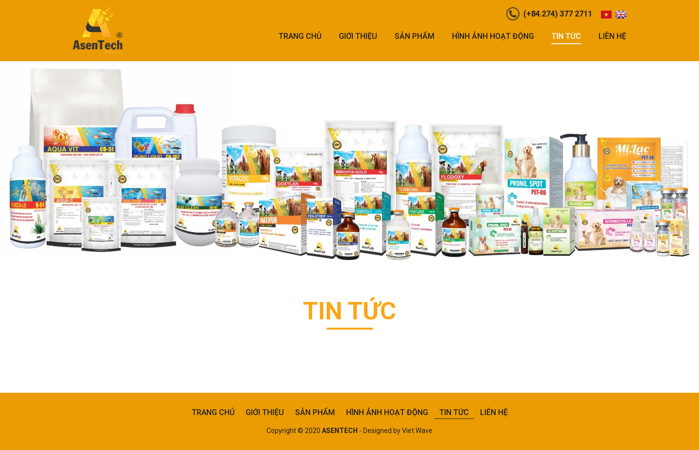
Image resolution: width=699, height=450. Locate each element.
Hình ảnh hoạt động (493, 36)
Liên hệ (612, 36)
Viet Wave (417, 430)
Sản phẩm (414, 36)
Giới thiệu (358, 36)
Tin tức (566, 36)
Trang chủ (300, 36)
